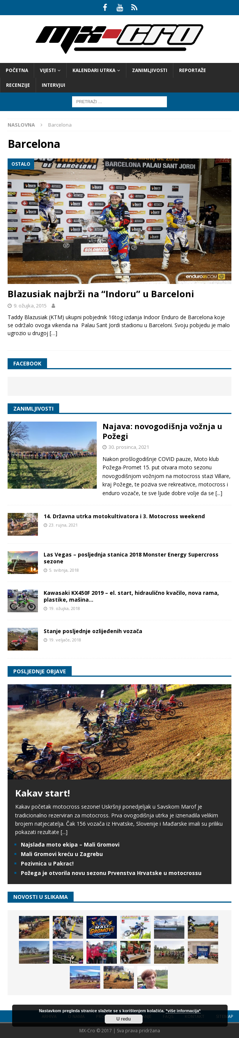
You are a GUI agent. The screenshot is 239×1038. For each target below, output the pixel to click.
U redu (123, 1019)
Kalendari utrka (93, 70)
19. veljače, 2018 (65, 640)
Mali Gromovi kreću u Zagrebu (62, 854)
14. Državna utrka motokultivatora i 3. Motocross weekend (124, 516)
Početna (17, 70)
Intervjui (53, 85)
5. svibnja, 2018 (64, 570)
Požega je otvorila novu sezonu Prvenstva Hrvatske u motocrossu (111, 872)
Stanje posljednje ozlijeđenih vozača (93, 631)
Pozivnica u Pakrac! (47, 863)
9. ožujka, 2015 (30, 305)
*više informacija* (183, 1010)
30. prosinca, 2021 (128, 447)
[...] (218, 493)
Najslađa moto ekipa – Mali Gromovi (70, 844)
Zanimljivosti (149, 70)
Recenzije (18, 85)
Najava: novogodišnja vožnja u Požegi (162, 431)
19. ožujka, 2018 (64, 608)
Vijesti (48, 70)
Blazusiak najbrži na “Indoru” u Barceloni (101, 293)
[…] (53, 333)
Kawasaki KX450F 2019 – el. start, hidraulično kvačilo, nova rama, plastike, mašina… (131, 596)
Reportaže (192, 70)
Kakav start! (42, 793)
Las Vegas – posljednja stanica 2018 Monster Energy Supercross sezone (131, 558)
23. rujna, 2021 (63, 525)
